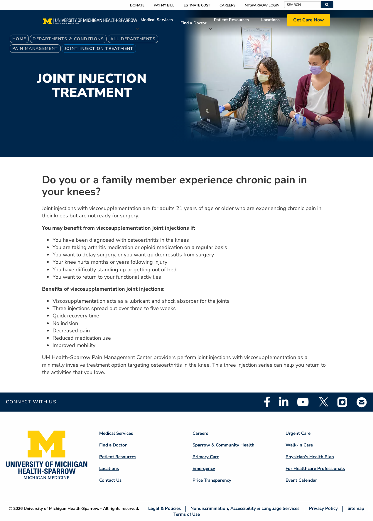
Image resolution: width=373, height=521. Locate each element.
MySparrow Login (262, 5)
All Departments (133, 39)
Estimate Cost (197, 5)
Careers (227, 5)
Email (362, 402)
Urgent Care (298, 433)
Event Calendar (301, 480)
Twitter (323, 402)
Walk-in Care (299, 445)
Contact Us (110, 480)
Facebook (267, 402)
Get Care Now (308, 20)
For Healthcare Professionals (315, 468)
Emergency (204, 468)
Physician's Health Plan (310, 457)
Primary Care (206, 457)
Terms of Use (186, 514)
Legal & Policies (164, 508)
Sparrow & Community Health (223, 445)
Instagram (342, 402)
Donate (137, 5)
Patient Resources (231, 20)
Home (19, 39)
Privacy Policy (323, 508)
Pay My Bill (164, 5)
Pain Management (35, 48)
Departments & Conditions (68, 39)
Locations (270, 20)
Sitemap (355, 508)
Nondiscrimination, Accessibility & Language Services (244, 508)
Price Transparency (212, 480)
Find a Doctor (193, 23)
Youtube (303, 402)
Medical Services (157, 20)
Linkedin (283, 402)
